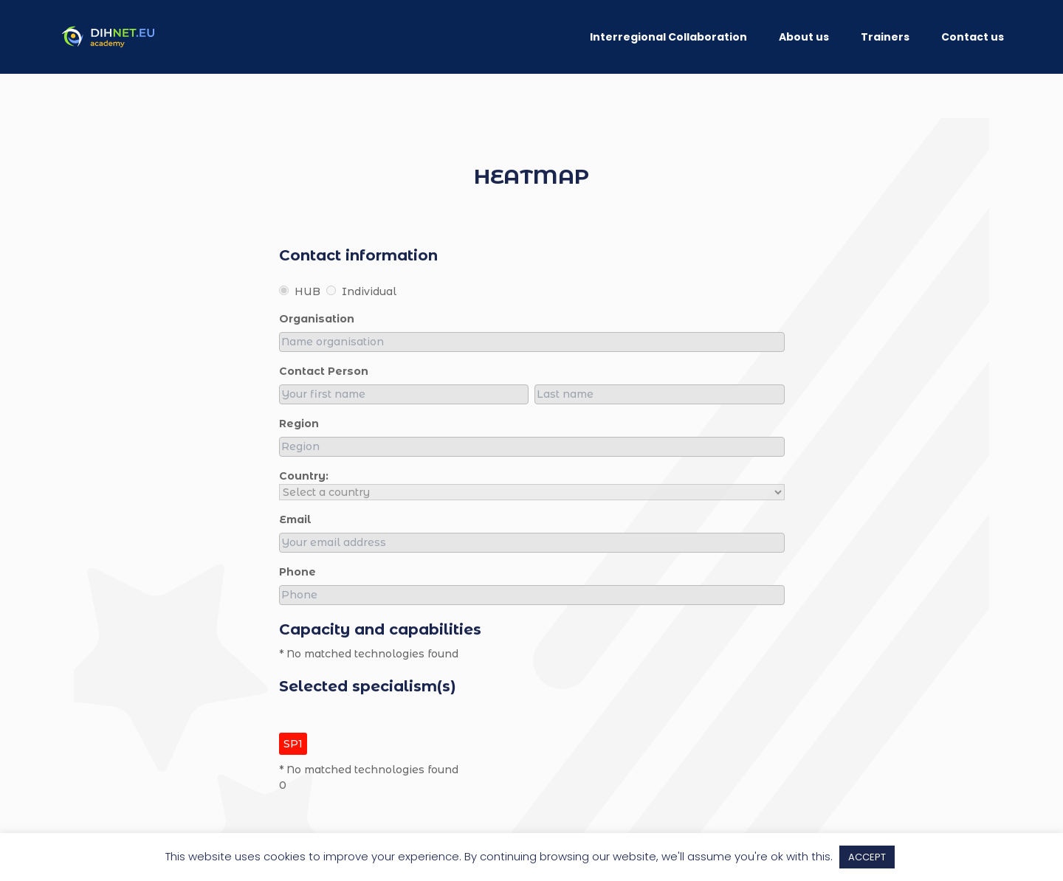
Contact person (323, 371)
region (299, 423)
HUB (299, 291)
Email (295, 519)
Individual (361, 291)
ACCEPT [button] (867, 857)
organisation (316, 318)
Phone (297, 571)
